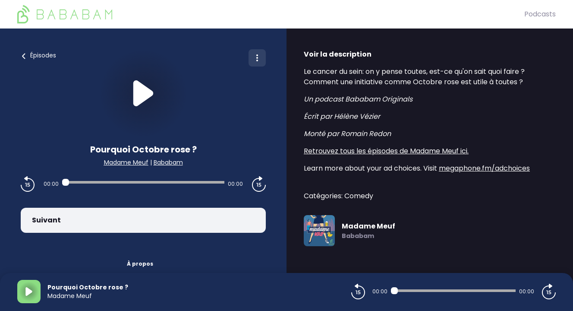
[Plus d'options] (257, 58)
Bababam (168, 162)
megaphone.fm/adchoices (484, 168)
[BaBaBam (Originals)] (270, 14)
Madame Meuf (126, 162)
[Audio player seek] (143, 182)
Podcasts (540, 14)
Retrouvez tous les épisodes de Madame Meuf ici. (386, 151)
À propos (140, 263)
